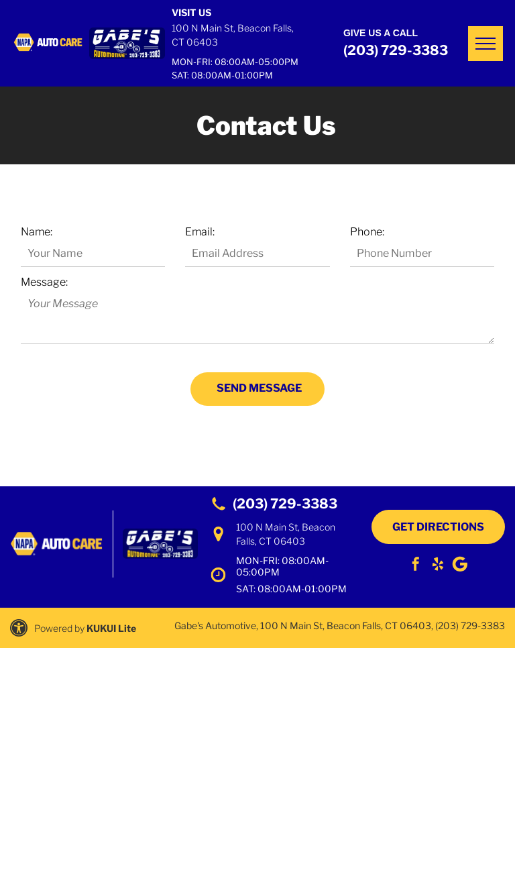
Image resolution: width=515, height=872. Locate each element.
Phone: (367, 231)
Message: (44, 282)
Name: (36, 231)
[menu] (485, 43)
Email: (200, 231)
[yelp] (438, 566)
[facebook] (416, 566)
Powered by (59, 628)
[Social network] (460, 566)
